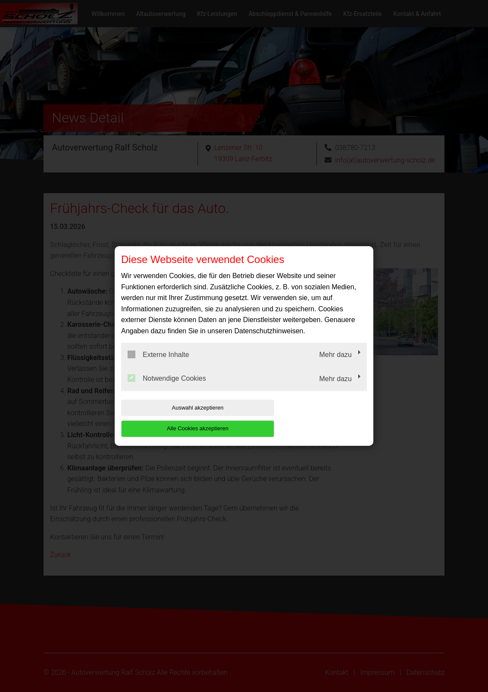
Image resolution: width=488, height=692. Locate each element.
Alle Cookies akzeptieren (311, 418)
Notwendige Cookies (167, 389)
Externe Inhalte (158, 365)
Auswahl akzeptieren (176, 418)
